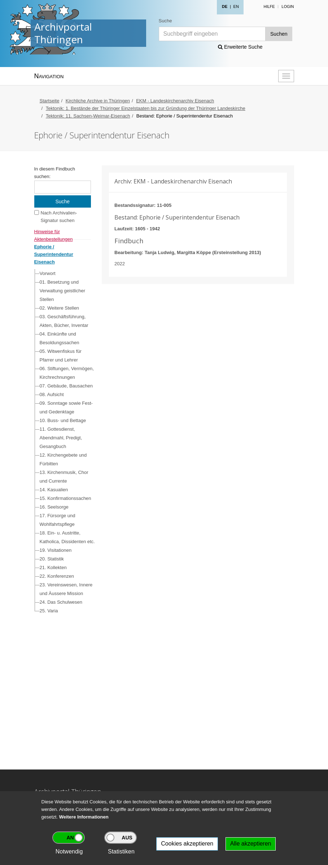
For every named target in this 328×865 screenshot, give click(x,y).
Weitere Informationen (84, 817)
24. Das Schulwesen (61, 602)
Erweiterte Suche (240, 47)
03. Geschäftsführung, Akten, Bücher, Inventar (64, 321)
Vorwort (48, 273)
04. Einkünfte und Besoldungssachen (59, 338)
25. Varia (49, 610)
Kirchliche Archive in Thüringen (98, 100)
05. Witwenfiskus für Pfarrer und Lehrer (61, 356)
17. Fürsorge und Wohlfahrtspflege (57, 520)
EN (236, 6)
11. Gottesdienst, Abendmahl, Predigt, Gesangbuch (61, 437)
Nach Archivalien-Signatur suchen (59, 216)
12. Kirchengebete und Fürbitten (63, 459)
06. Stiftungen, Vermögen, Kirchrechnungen (67, 373)
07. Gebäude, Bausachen (66, 386)
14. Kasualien (54, 489)
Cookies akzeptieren (187, 843)
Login (287, 6)
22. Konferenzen (57, 576)
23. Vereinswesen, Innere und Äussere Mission (66, 589)
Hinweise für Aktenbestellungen (53, 232)
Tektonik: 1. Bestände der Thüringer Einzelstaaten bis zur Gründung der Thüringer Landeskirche (145, 108)
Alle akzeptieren (250, 843)
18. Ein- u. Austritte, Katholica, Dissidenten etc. (67, 537)
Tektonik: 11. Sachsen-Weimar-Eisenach (88, 116)
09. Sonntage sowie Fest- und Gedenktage (66, 407)
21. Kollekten (53, 567)
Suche (165, 20)
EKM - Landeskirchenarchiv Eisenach (175, 100)
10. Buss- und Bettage (63, 420)
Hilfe (269, 6)
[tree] (61, 442)
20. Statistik (52, 559)
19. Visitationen (56, 550)
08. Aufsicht (52, 394)
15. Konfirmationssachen (65, 498)
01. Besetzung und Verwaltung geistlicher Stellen (62, 290)
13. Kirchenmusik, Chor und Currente (64, 477)
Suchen (278, 34)
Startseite (50, 100)
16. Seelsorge (54, 507)
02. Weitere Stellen (59, 308)
